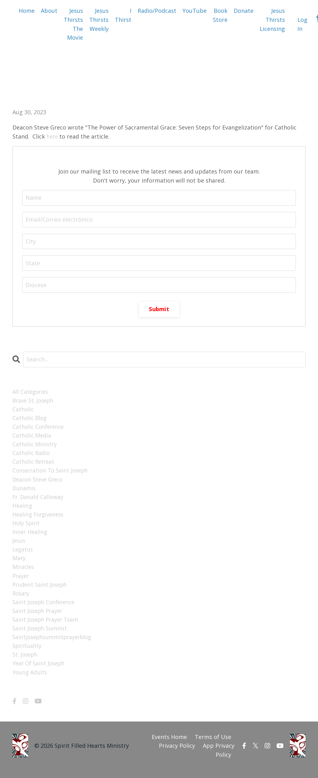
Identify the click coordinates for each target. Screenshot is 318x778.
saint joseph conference (45, 607)
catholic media (32, 437)
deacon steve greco (39, 482)
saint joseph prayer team (47, 625)
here (52, 136)
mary (19, 562)
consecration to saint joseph (52, 473)
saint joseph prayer (38, 616)
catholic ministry (35, 446)
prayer (21, 581)
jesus (19, 545)
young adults (30, 679)
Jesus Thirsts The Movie (73, 24)
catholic (23, 410)
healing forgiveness (39, 517)
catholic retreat (34, 464)
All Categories (31, 392)
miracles (23, 571)
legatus (23, 554)
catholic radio (31, 455)
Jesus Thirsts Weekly (99, 19)
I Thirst (123, 15)
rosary (21, 598)
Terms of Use (213, 744)
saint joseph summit (40, 635)
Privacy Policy (177, 753)
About (49, 10)
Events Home (169, 744)
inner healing (30, 536)
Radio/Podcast (157, 10)
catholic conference (39, 428)
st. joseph (25, 661)
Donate (243, 10)
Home (27, 10)
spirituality (27, 652)
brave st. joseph (34, 401)
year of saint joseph (39, 670)
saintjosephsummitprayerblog (53, 643)
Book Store (220, 15)
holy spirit (26, 527)
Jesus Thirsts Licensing (272, 19)
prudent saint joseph (40, 590)
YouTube (195, 10)
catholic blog (30, 419)
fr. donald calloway (38, 500)
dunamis (24, 491)
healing (22, 509)
